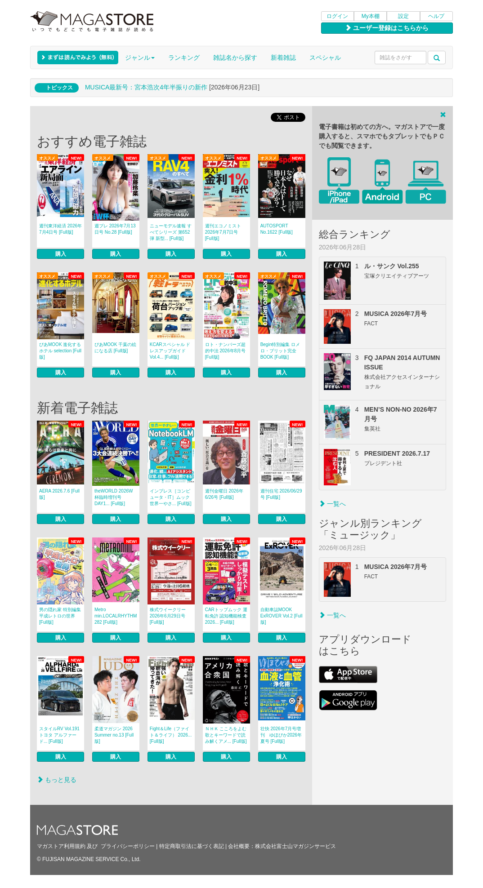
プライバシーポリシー (128, 846)
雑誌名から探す (235, 57)
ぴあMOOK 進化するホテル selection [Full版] (60, 351)
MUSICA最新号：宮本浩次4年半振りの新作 (146, 87)
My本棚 (371, 16)
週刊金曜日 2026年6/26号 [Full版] (224, 494)
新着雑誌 (283, 57)
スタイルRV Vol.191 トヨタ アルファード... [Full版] (59, 735)
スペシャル (325, 57)
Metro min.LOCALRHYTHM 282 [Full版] (115, 616)
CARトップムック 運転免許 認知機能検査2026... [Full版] (226, 616)
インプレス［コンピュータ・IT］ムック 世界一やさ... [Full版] (171, 497)
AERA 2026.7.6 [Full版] (59, 494)
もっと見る (56, 779)
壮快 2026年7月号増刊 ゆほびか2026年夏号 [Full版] (281, 735)
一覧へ (332, 503)
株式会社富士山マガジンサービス (295, 846)
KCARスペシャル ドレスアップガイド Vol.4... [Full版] (170, 351)
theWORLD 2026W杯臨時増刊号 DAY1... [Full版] (113, 497)
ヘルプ (436, 16)
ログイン (337, 16)
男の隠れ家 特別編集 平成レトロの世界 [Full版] (60, 616)
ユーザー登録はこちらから (387, 27)
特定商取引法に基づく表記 (191, 846)
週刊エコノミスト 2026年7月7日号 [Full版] (223, 232)
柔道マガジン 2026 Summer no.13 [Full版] (115, 735)
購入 (60, 254)
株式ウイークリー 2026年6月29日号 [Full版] (168, 616)
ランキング (184, 57)
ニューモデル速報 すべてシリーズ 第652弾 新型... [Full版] (171, 232)
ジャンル (140, 57)
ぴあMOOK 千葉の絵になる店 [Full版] (115, 347)
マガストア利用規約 (61, 846)
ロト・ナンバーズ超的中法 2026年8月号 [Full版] (225, 351)
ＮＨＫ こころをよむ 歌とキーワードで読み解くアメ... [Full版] (226, 735)
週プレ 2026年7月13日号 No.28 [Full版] (115, 229)
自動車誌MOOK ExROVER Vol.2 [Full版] (281, 616)
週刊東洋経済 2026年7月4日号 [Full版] (60, 229)
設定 (403, 16)
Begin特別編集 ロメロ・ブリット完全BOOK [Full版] (280, 351)
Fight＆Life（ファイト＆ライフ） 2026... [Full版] (171, 735)
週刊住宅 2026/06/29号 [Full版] (281, 494)
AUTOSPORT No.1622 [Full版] (276, 229)
